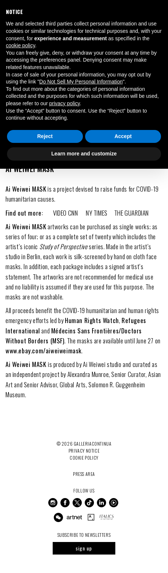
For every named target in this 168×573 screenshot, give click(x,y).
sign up (84, 548)
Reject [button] (45, 136)
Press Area (84, 474)
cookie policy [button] (20, 45)
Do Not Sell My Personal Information (81, 82)
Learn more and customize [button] (83, 154)
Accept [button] (123, 136)
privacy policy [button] (64, 103)
